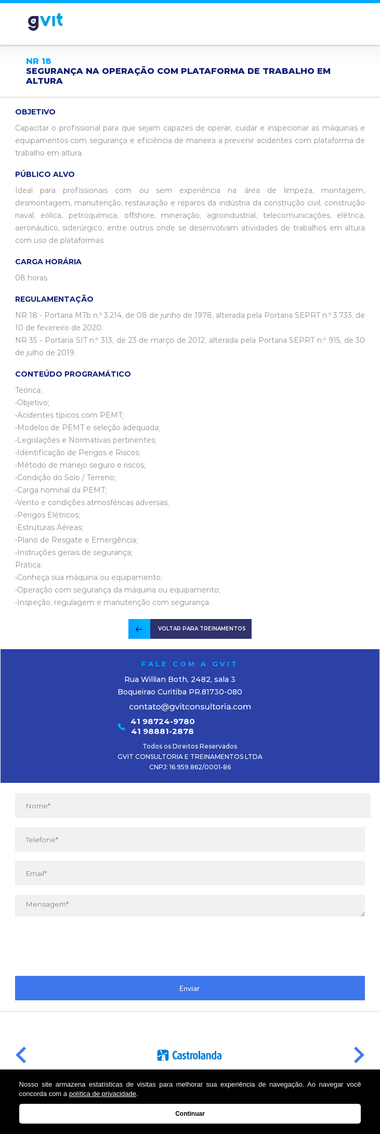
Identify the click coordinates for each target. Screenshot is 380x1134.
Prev (21, 1055)
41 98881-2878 (162, 731)
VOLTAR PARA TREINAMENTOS (202, 628)
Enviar (189, 988)
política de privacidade (102, 1094)
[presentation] (190, 946)
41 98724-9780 (162, 721)
